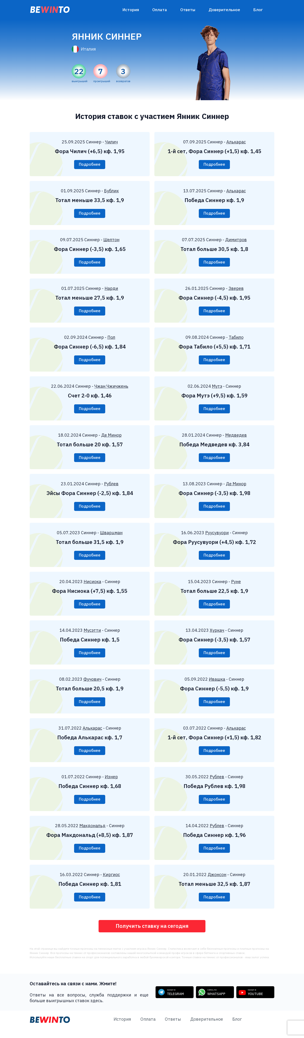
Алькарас (236, 142)
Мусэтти (92, 635)
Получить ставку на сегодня (152, 935)
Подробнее (89, 164)
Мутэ (217, 389)
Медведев (236, 438)
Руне (236, 586)
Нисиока (92, 586)
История (131, 9)
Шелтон (111, 240)
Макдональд (92, 833)
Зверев (236, 290)
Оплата (159, 9)
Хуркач (217, 635)
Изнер (111, 784)
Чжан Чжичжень (111, 389)
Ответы (187, 9)
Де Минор (111, 438)
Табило (236, 339)
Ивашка (217, 685)
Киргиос (111, 882)
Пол (111, 339)
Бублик (111, 191)
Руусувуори (217, 537)
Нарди (111, 290)
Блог (258, 9)
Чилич (111, 142)
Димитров (236, 240)
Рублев (111, 487)
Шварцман (111, 537)
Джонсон (217, 882)
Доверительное (224, 9)
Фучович (92, 685)
